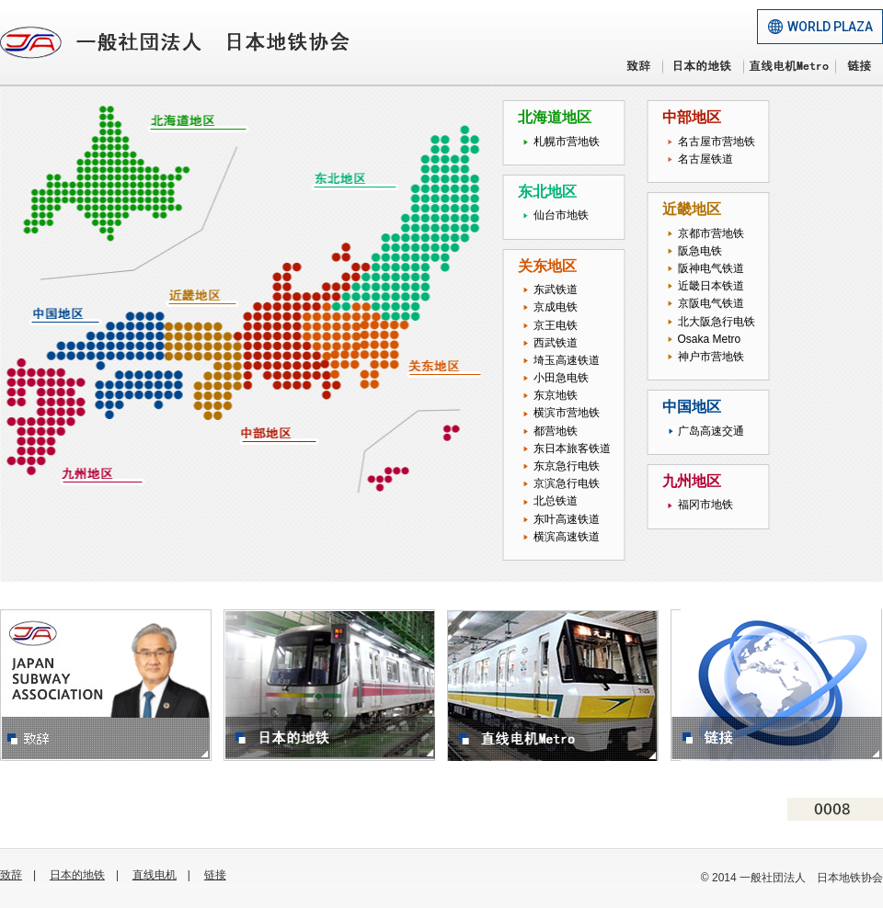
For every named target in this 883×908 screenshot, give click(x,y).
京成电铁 (555, 307)
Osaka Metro (709, 339)
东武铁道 (555, 289)
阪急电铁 (700, 250)
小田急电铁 (561, 377)
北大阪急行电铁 (716, 321)
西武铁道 (555, 342)
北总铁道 (555, 500)
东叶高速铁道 (566, 519)
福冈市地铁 (705, 504)
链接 (215, 874)
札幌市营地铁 (566, 141)
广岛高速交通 (711, 431)
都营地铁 (555, 431)
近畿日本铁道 (711, 285)
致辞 (11, 874)
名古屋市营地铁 (716, 141)
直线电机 (154, 874)
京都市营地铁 (711, 233)
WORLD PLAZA (830, 26)
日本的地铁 (77, 874)
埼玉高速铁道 (566, 360)
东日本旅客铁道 (572, 448)
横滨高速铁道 (566, 536)
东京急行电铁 (566, 466)
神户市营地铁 (711, 356)
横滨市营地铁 (566, 412)
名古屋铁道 (705, 159)
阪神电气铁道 (711, 268)
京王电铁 (555, 325)
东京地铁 (555, 395)
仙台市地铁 (561, 215)
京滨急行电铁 (566, 483)
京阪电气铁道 (711, 303)
